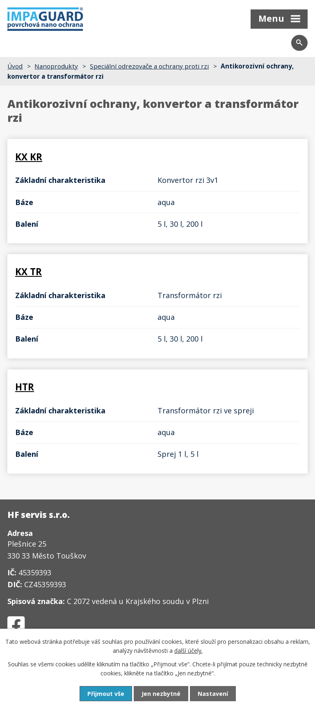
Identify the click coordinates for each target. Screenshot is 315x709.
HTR (24, 387)
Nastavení (213, 694)
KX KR (28, 156)
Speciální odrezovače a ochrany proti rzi (149, 66)
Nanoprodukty (56, 66)
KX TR (28, 271)
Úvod (15, 66)
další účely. (188, 650)
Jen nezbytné (161, 694)
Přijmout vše (105, 694)
